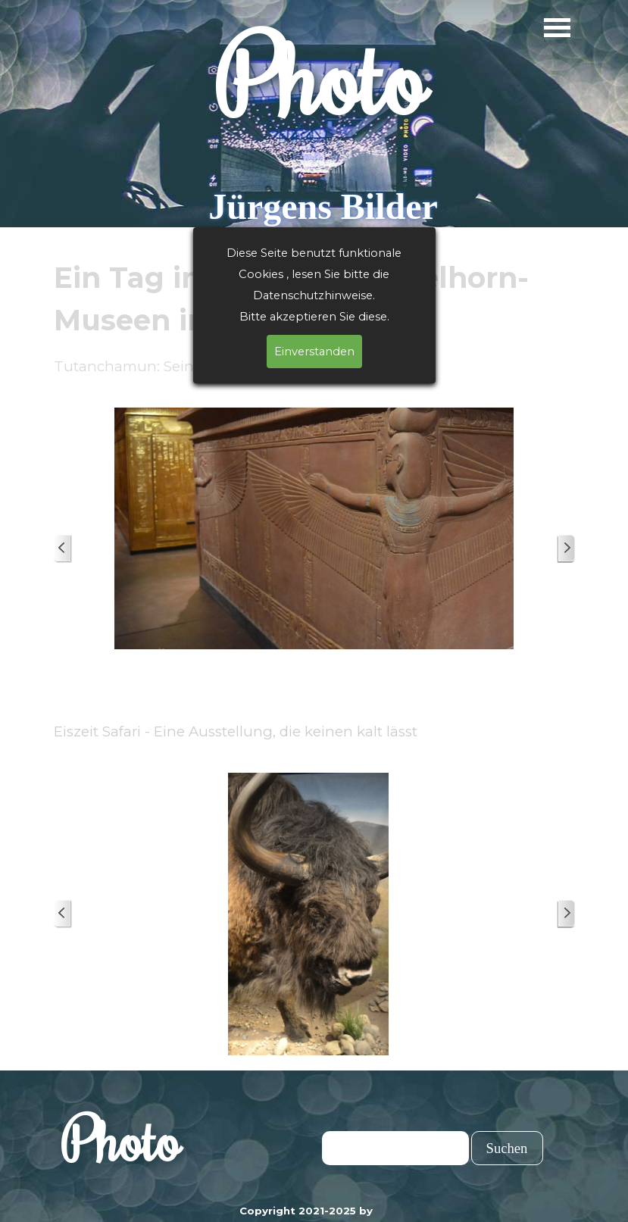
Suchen (507, 1148)
